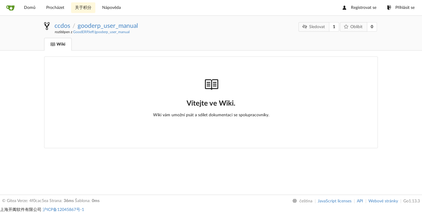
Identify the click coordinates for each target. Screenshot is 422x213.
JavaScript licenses (335, 201)
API (360, 201)
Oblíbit (353, 27)
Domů (30, 8)
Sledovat (313, 27)
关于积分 (83, 8)
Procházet (55, 8)
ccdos (62, 26)
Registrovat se (359, 7)
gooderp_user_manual (108, 26)
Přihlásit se (401, 7)
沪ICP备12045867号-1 (63, 210)
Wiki (57, 44)
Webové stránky (383, 201)
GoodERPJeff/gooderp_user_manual (101, 32)
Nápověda (111, 8)
